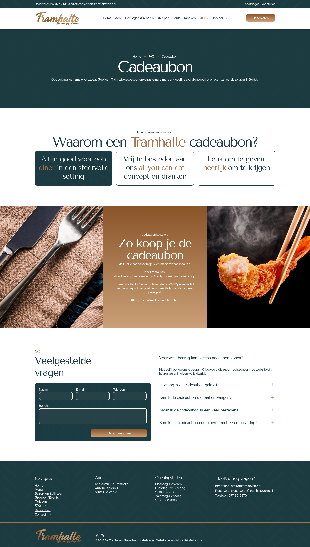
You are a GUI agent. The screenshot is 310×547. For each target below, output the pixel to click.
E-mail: (80, 389)
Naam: (43, 389)
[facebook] (97, 536)
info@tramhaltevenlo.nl (245, 486)
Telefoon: (119, 389)
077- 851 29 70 (64, 4)
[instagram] (102, 536)
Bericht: (44, 406)
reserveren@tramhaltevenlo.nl (96, 4)
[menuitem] (250, 4)
